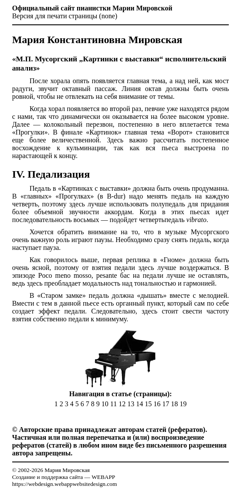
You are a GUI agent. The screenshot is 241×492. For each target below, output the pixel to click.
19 (183, 404)
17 (165, 404)
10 (105, 404)
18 (174, 404)
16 (156, 404)
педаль (181, 196)
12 (122, 404)
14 (139, 404)
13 (130, 404)
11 (113, 404)
